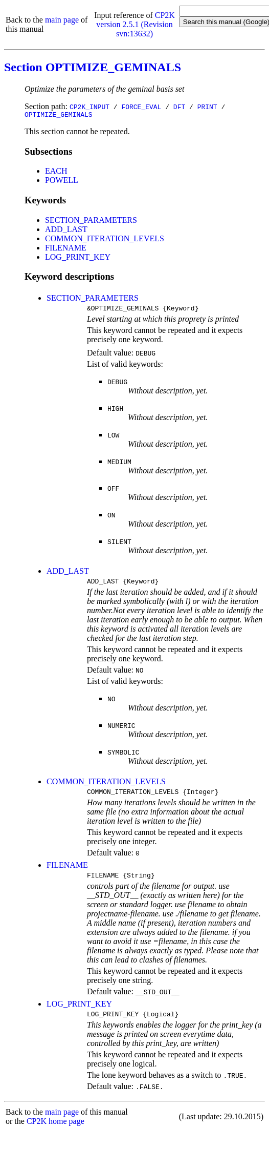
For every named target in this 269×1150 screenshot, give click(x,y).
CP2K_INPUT (89, 106)
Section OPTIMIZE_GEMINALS (92, 67)
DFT (179, 106)
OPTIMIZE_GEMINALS (59, 115)
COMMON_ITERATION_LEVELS (104, 240)
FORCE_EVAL (141, 106)
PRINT (207, 106)
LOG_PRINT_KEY (77, 258)
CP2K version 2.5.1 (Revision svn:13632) (135, 24)
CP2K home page (55, 1130)
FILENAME (65, 249)
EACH (56, 172)
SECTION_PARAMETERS (91, 221)
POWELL (61, 181)
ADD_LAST (66, 230)
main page (62, 19)
